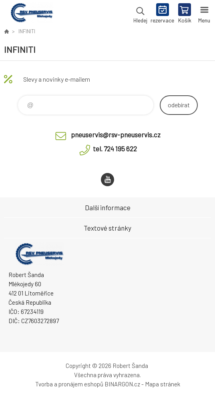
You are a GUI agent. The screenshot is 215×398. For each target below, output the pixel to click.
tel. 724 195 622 (115, 149)
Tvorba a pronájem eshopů (69, 384)
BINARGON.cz (122, 384)
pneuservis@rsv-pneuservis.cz (116, 135)
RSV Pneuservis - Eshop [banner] (31, 14)
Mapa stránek (162, 384)
